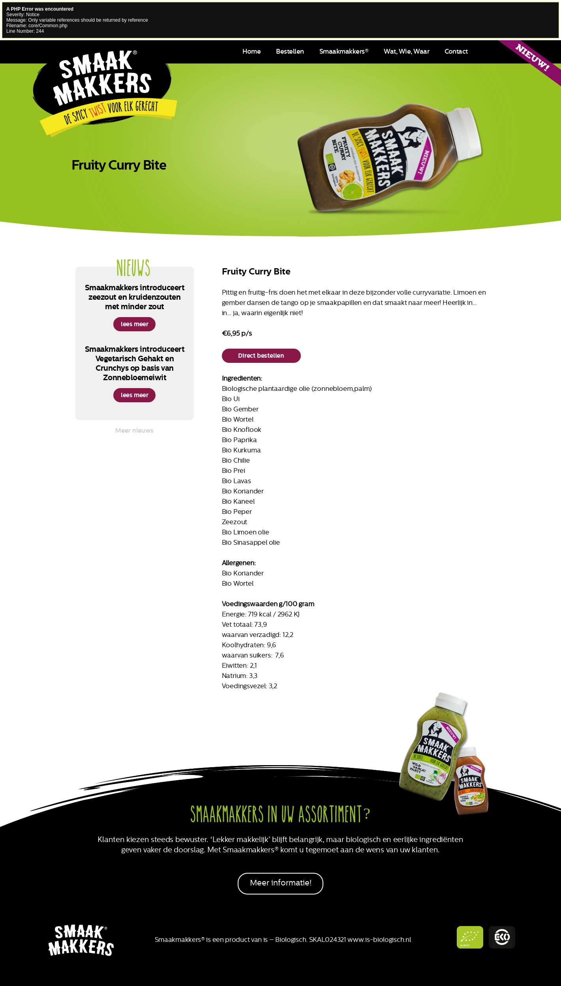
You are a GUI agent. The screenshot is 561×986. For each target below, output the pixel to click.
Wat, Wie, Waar (406, 51)
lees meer (134, 324)
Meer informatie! (280, 882)
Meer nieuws (134, 430)
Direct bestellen (261, 355)
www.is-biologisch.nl (379, 939)
